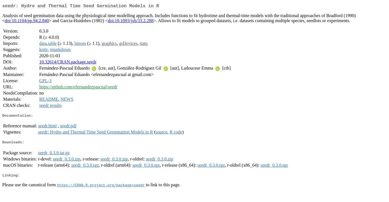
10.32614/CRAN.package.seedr (67, 63)
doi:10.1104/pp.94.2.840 (27, 21)
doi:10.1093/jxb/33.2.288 (130, 21)
